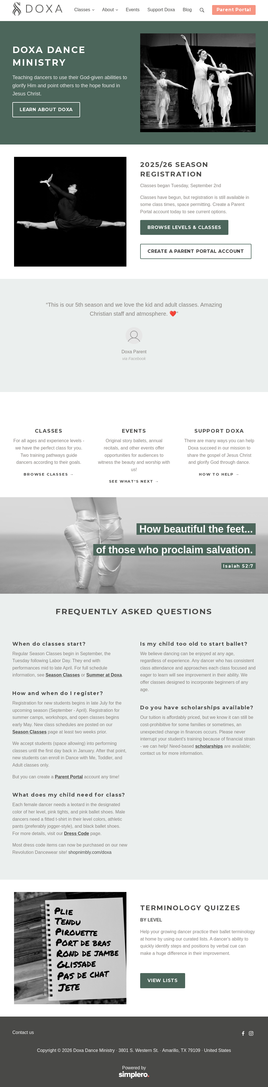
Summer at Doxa (104, 675)
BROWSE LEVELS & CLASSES (184, 227)
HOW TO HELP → (219, 474)
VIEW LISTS (162, 980)
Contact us (23, 1032)
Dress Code (76, 833)
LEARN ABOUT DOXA (46, 109)
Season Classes (63, 675)
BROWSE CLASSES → (49, 474)
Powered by (80, 1072)
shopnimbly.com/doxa (90, 852)
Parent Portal (234, 9)
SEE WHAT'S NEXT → (134, 481)
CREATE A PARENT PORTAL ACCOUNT (195, 251)
